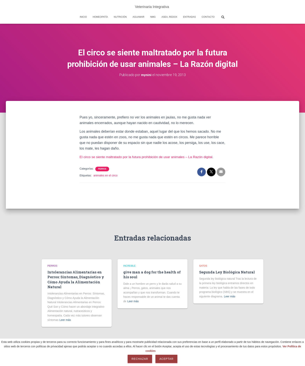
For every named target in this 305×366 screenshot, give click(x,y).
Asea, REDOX (169, 17)
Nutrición (120, 17)
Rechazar (139, 358)
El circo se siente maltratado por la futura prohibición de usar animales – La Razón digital (149, 157)
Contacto (208, 17)
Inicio (83, 17)
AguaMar (138, 17)
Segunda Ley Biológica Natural (227, 272)
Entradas (189, 17)
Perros (102, 169)
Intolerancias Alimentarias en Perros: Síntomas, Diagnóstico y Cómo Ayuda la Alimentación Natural (75, 279)
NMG (153, 17)
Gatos (203, 265)
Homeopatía (100, 17)
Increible (129, 265)
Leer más (65, 319)
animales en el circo (105, 175)
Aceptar (166, 358)
